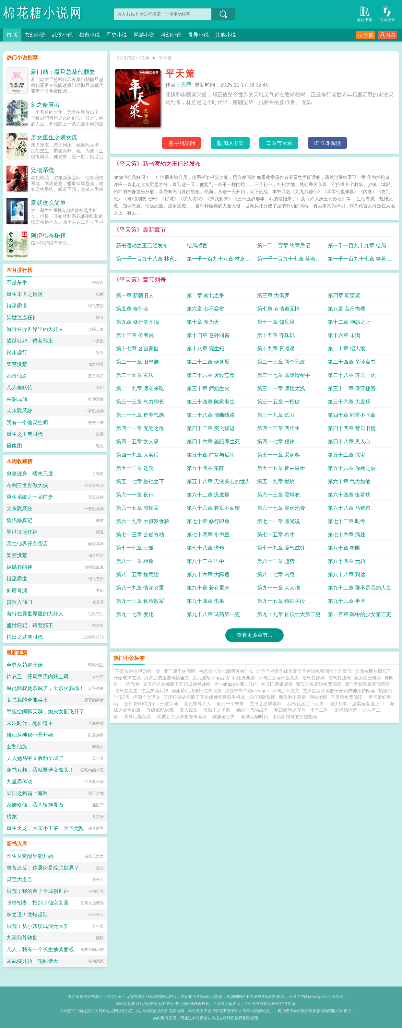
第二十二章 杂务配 (208, 362)
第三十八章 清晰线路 (211, 415)
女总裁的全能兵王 (27, 700)
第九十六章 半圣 (346, 601)
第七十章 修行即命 (208, 521)
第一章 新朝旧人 (135, 295)
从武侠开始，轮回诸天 (32, 961)
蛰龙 (11, 816)
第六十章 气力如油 (349, 481)
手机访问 (181, 143)
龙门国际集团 (262, 697)
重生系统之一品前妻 (29, 497)
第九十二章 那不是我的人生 (359, 587)
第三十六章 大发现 (349, 401)
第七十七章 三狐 (135, 548)
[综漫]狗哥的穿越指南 (295, 716)
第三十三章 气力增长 (140, 401)
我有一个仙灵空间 (27, 422)
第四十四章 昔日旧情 (352, 428)
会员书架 (365, 13)
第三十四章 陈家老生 (211, 401)
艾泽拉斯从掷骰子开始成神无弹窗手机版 (204, 697)
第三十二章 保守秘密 (352, 388)
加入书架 (230, 143)
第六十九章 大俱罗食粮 (142, 521)
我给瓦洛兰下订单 (305, 703)
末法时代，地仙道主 (29, 723)
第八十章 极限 (344, 548)
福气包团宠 (339, 677)
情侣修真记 (19, 520)
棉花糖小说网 (43, 13)
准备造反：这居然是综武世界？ (42, 867)
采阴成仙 (16, 399)
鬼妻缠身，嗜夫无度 (29, 473)
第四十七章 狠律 (276, 441)
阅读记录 (387, 13)
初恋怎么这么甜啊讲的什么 (226, 671)
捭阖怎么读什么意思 (278, 677)
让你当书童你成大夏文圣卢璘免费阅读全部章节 (304, 671)
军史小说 (116, 35)
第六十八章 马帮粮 (349, 508)
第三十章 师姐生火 (208, 388)
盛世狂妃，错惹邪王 (29, 341)
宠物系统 (42, 170)
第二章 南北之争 (205, 295)
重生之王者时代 (24, 434)
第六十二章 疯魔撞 (208, 494)
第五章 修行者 (132, 308)
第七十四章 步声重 (208, 534)
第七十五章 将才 (276, 534)
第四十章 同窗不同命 (352, 415)
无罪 (186, 85)
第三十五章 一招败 (278, 401)
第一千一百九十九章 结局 (357, 245)
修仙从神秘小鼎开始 (29, 735)
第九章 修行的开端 (137, 322)
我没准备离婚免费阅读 (318, 684)
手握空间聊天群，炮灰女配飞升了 (45, 711)
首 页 (12, 35)
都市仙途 (16, 376)
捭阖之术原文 (285, 690)
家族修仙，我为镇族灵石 (35, 805)
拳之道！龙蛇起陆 (27, 914)
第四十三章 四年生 (278, 428)
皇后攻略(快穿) (139, 703)
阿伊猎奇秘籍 (48, 235)
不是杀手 (16, 282)
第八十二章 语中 (205, 561)
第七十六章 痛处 (346, 534)
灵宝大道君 (19, 879)
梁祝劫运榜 (345, 710)
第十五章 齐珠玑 (276, 335)
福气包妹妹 (313, 677)
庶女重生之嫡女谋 (54, 137)
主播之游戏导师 (265, 703)
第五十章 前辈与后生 (211, 455)
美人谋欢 (189, 710)
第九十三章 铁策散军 (140, 601)
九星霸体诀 (19, 781)
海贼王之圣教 (217, 710)
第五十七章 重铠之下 (140, 481)
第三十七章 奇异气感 (140, 415)
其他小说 (225, 35)
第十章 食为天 (203, 322)
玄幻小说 (35, 35)
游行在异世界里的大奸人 (35, 329)
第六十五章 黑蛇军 (137, 508)
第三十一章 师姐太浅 (281, 388)
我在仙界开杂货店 (27, 543)
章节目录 (279, 143)
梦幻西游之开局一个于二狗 (301, 710)
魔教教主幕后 (292, 697)
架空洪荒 (16, 364)
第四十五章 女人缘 (137, 441)
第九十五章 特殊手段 (281, 601)
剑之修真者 (45, 104)
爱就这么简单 (48, 203)
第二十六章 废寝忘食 (211, 375)
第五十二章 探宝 (346, 455)
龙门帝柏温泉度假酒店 (367, 684)
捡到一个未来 (230, 703)
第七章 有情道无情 (278, 308)
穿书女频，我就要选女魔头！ (40, 770)
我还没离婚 (243, 677)
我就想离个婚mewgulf (247, 690)
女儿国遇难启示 (277, 684)
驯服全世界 (223, 716)
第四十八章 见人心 (349, 441)
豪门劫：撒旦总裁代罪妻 (63, 72)
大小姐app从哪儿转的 (236, 684)
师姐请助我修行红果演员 (196, 690)
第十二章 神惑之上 (349, 322)
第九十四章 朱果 (205, 601)
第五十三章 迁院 (135, 468)
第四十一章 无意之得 (140, 428)
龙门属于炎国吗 (179, 671)
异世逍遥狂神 (22, 317)
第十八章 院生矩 (205, 348)
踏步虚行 (16, 352)
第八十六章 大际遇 (208, 574)
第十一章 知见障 (276, 322)
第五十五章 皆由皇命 (281, 468)
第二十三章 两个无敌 (281, 362)
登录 (388, 35)
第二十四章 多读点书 (352, 362)
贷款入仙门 (19, 602)
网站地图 (318, 697)
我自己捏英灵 (137, 716)
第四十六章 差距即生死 (213, 441)
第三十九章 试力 (276, 415)
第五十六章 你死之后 (352, 468)
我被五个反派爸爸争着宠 (182, 716)
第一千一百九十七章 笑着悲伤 (289, 260)
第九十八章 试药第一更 (213, 614)
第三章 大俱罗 (273, 295)
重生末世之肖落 (24, 294)
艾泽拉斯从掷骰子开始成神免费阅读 (338, 690)
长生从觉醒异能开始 (29, 856)
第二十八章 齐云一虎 (352, 375)
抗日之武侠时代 (24, 637)
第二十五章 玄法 (135, 375)
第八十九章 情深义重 (140, 587)
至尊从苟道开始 (24, 665)
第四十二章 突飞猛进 (211, 428)
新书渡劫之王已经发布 (142, 245)
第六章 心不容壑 (205, 308)
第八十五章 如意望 (137, 574)
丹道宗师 (169, 703)
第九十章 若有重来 (208, 587)
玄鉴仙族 (16, 746)
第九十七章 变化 (135, 614)
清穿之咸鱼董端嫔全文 (166, 677)
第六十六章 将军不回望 (213, 508)
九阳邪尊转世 (22, 937)
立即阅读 (327, 143)
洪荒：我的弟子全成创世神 (37, 891)
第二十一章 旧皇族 (137, 362)
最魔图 (14, 446)
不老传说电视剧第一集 (137, 671)
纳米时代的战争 (252, 710)
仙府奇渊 (16, 590)
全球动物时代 (254, 716)
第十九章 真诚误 (276, 348)
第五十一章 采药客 (278, 455)
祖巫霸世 (16, 306)
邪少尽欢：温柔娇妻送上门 (356, 703)
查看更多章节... (254, 635)
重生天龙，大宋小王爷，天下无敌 (45, 828)
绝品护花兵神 (154, 690)
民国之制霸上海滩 (27, 793)
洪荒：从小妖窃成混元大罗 (37, 926)
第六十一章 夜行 (135, 494)
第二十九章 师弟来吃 (140, 388)
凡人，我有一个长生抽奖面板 (40, 949)
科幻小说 (171, 35)
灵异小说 (198, 35)
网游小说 (144, 35)
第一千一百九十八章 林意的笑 (148, 260)
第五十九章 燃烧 (276, 481)
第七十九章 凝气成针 (281, 548)
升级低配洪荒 (160, 710)
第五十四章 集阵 (205, 468)
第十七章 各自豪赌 (137, 348)
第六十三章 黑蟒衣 (278, 494)
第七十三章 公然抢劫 (140, 534)
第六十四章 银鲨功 (349, 494)
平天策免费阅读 (348, 697)
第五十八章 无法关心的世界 (218, 481)
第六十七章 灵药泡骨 (281, 508)
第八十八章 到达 (346, 574)
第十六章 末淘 (344, 335)
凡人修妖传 (19, 387)
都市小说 (89, 35)
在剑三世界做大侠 (27, 485)
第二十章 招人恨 (346, 348)
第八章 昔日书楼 (346, 308)
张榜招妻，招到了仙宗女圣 (37, 902)
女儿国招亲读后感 (211, 677)
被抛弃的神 (19, 567)
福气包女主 (126, 690)
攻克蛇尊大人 (197, 703)
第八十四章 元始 (346, 561)
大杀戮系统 (19, 411)
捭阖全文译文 (146, 697)
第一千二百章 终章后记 (283, 245)
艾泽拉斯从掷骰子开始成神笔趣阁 (177, 684)
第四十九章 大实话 (137, 455)
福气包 (132, 684)
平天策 (165, 58)
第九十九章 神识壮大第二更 (289, 614)
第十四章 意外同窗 (208, 335)
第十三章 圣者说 (135, 335)
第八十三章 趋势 (276, 561)
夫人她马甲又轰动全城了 (35, 758)
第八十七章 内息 (276, 574)
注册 (365, 35)
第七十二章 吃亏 (346, 521)
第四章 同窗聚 (344, 295)
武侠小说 (62, 35)
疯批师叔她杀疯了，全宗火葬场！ (45, 688)
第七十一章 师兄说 (278, 521)
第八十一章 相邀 (135, 561)
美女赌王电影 (367, 677)
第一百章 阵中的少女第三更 (359, 614)
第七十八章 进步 (205, 548)
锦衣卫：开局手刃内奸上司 (37, 676)
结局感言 (197, 245)
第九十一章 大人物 (278, 587)
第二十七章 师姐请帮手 (283, 375)
